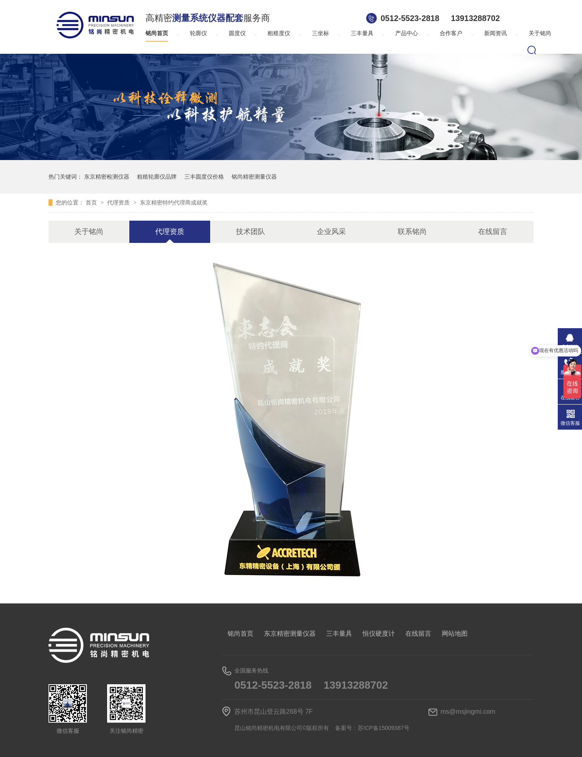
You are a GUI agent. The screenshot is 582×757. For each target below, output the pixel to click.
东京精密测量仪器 (290, 633)
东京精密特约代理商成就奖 (174, 202)
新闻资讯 (495, 33)
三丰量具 (362, 33)
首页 (92, 202)
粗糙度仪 (279, 33)
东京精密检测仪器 (106, 176)
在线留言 (492, 232)
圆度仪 (237, 33)
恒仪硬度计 (379, 633)
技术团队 (250, 232)
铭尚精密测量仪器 (254, 176)
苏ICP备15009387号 (383, 728)
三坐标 (320, 33)
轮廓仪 (198, 33)
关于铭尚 (540, 33)
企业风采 (331, 232)
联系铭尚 (412, 232)
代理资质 (119, 202)
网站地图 (455, 633)
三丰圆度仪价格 (204, 176)
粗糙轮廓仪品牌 (157, 176)
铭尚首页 (157, 33)
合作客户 (451, 33)
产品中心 (406, 33)
